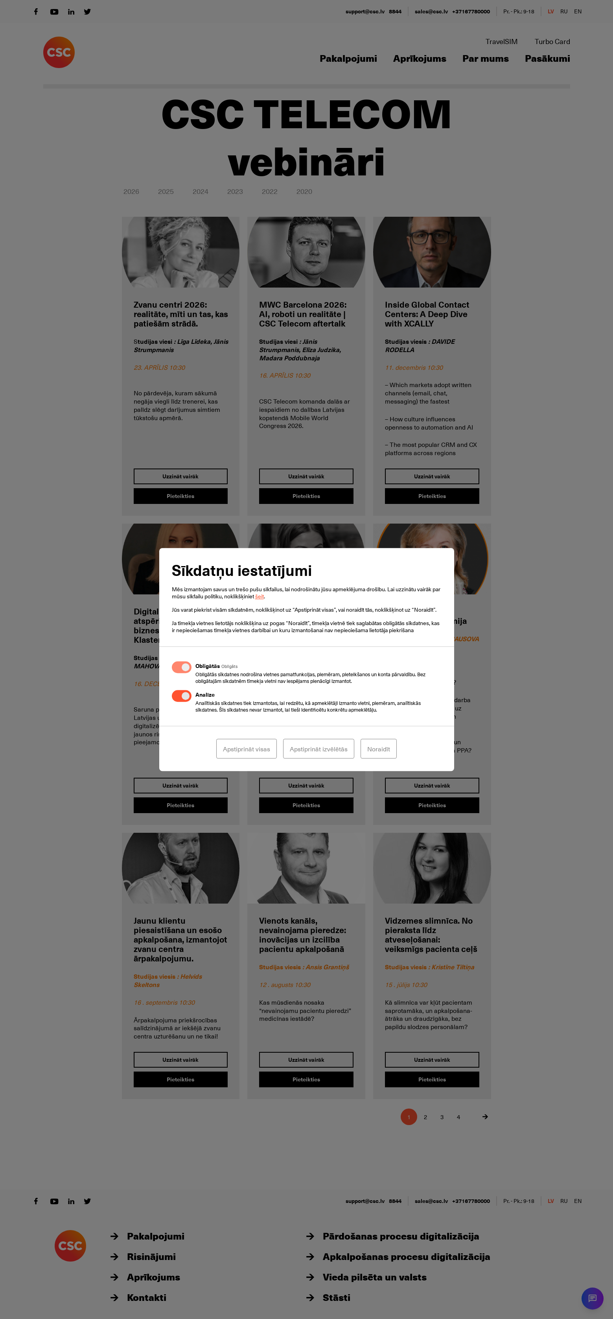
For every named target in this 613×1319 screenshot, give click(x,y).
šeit (259, 596)
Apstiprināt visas (246, 748)
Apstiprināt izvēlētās (319, 748)
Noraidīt (378, 748)
